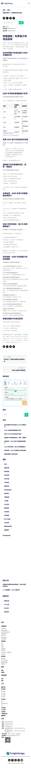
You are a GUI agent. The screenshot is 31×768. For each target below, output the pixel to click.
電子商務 (3, 695)
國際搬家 (6, 530)
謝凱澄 (7, 26)
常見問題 (3, 707)
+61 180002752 (8, 726)
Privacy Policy (20, 763)
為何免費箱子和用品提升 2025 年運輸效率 (15, 426)
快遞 (2, 647)
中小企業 (6, 604)
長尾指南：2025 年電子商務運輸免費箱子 (15, 442)
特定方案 (3, 635)
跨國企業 (6, 601)
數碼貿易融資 (4, 662)
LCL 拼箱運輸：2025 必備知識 (11, 590)
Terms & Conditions (11, 763)
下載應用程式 (4, 713)
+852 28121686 (18, 730)
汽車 (2, 705)
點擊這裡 (18, 733)
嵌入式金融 (7, 519)
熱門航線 (6, 471)
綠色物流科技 (4, 630)
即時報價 (3, 628)
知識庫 (2, 672)
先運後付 (3, 664)
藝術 (2, 701)
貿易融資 (6, 515)
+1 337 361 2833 (8, 723)
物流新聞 (6, 475)
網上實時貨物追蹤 (5, 632)
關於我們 (3, 687)
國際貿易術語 (7, 526)
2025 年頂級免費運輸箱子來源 (12, 430)
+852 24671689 (18, 728)
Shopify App (4, 637)
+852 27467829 (11, 733)
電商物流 (6, 493)
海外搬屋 (25, 383)
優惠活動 (6, 468)
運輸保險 (6, 508)
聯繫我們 (3, 715)
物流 (5, 464)
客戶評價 (6, 479)
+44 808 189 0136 (9, 725)
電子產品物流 (7, 490)
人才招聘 (3, 709)
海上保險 (6, 504)
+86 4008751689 (9, 721)
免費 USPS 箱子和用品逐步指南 (12, 434)
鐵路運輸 (3, 648)
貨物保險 (3, 658)
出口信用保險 (4, 660)
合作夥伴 (3, 711)
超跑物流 (6, 486)
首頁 (4, 10)
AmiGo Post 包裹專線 (6, 652)
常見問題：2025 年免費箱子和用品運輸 (15, 450)
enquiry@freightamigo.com (13, 735)
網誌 (8, 10)
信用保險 (6, 512)
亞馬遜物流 (3, 638)
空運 (2, 643)
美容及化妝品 (4, 703)
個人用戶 (6, 608)
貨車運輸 (3, 650)
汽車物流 (6, 482)
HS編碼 (6, 501)
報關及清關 (3, 633)
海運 (2, 645)
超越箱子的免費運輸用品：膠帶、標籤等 (15, 438)
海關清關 (6, 497)
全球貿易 (6, 523)
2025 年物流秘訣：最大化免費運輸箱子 (15, 447)
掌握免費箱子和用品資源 (11, 454)
